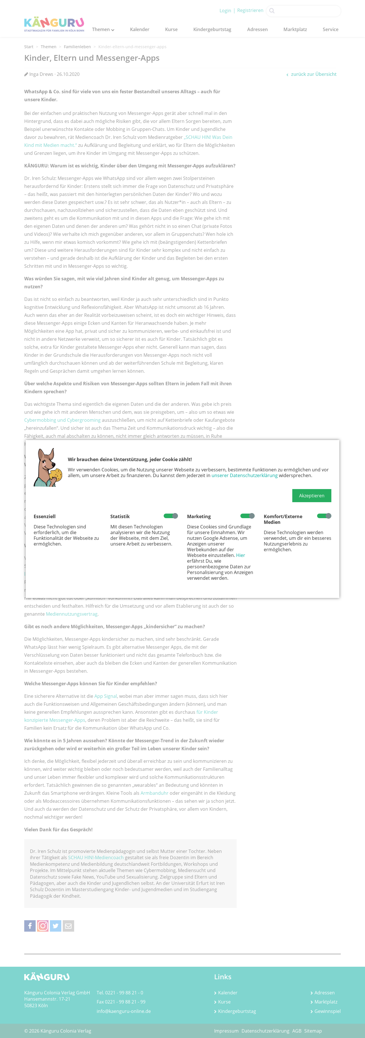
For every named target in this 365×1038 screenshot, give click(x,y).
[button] (311, 495)
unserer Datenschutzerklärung (245, 475)
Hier (240, 555)
